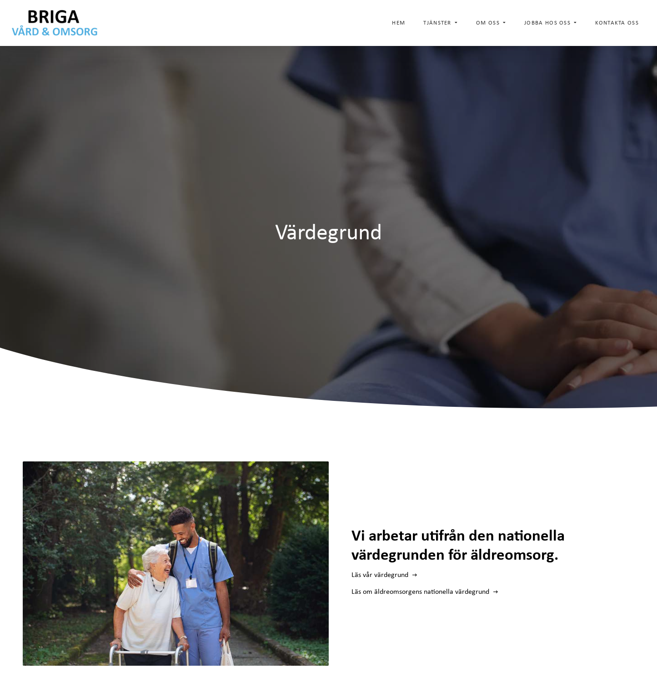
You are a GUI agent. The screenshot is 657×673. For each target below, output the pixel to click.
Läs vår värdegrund (380, 574)
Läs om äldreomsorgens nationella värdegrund (421, 591)
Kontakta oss (617, 22)
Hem (398, 22)
